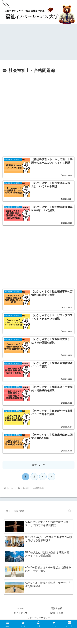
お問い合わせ (56, 613)
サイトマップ (20, 613)
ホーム (20, 608)
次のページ (38, 465)
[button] (70, 511)
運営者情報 (56, 608)
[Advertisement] (38, 114)
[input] (38, 511)
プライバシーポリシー (38, 617)
